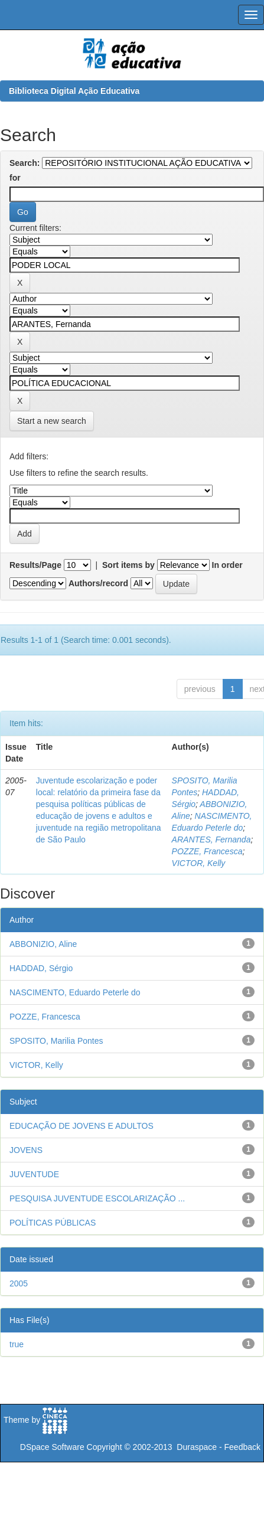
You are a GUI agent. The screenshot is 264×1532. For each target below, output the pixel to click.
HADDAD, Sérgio (41, 968)
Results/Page (35, 565)
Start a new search (51, 421)
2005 (18, 1283)
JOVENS (26, 1150)
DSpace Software (52, 1447)
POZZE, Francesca (207, 851)
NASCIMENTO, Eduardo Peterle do (75, 992)
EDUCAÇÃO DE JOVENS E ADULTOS (81, 1126)
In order (227, 565)
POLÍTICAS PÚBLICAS (52, 1222)
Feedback (242, 1447)
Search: (24, 163)
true (16, 1344)
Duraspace (197, 1447)
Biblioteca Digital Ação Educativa (74, 91)
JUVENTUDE (34, 1174)
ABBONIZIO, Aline (43, 944)
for (15, 177)
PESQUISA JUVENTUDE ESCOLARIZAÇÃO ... (97, 1198)
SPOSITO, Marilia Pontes (56, 1041)
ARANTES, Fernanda (211, 839)
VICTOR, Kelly (199, 863)
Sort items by (128, 565)
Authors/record (98, 583)
